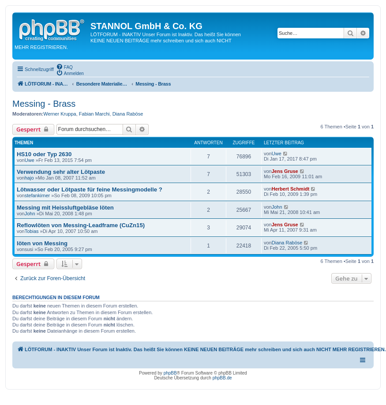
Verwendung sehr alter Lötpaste (61, 172)
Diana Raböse (127, 113)
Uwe (29, 160)
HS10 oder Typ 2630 (44, 154)
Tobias (32, 231)
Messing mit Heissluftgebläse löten (65, 207)
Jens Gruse (285, 171)
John (30, 213)
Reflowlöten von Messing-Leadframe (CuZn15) (81, 225)
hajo (29, 177)
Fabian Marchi (94, 113)
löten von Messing (42, 243)
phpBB (170, 373)
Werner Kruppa (59, 113)
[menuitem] (64, 67)
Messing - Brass (43, 104)
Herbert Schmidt (291, 188)
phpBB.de (222, 377)
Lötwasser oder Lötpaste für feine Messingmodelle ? (89, 189)
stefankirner (37, 195)
